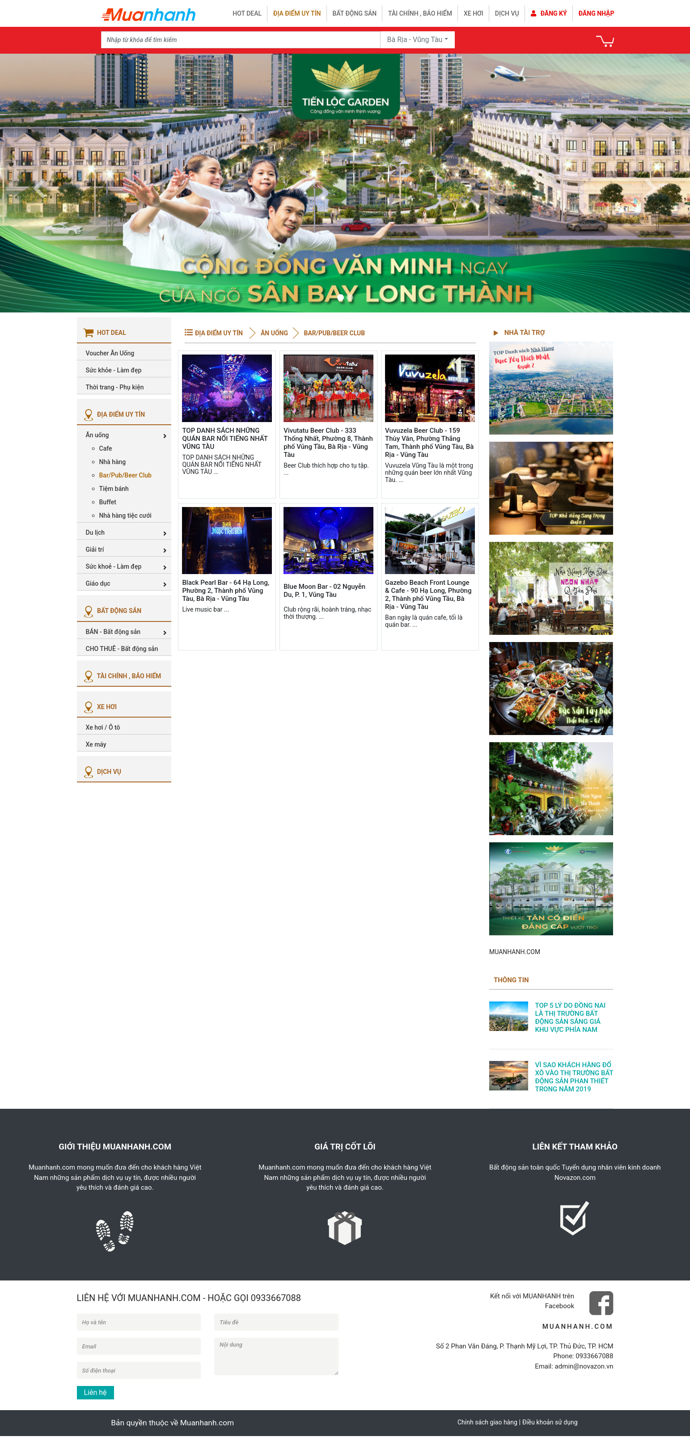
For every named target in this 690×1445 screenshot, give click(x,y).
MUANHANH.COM (514, 951)
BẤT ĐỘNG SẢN (111, 610)
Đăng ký (549, 13)
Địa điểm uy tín (297, 13)
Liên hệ (95, 1392)
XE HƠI (99, 706)
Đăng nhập (596, 13)
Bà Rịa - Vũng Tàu (415, 39)
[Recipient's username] (241, 39)
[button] (38, 183)
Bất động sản (355, 13)
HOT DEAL (247, 13)
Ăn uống (273, 333)
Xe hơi (473, 13)
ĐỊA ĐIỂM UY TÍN (113, 414)
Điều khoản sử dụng (550, 1422)
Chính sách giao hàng (487, 1422)
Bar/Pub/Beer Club (333, 333)
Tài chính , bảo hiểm (420, 13)
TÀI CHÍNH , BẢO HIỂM (121, 676)
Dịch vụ (507, 13)
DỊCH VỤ (101, 771)
